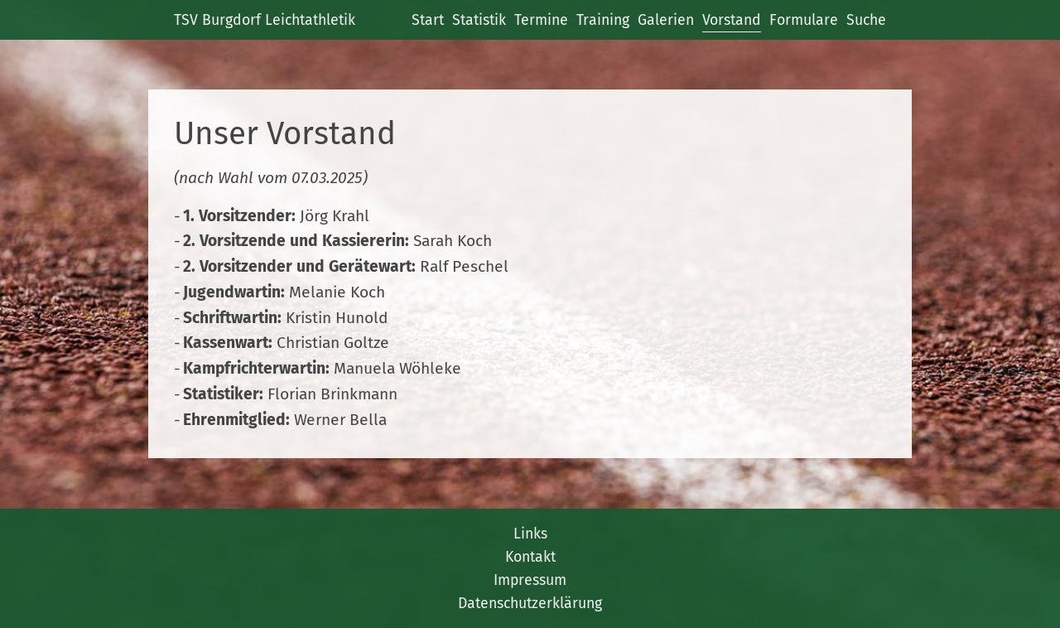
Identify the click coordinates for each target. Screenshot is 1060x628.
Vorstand (731, 20)
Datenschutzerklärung (530, 603)
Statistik (479, 20)
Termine (541, 20)
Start (428, 20)
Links (530, 533)
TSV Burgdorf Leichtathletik (264, 20)
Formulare (803, 20)
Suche (866, 20)
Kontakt (530, 557)
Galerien (666, 20)
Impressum (530, 580)
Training (602, 20)
